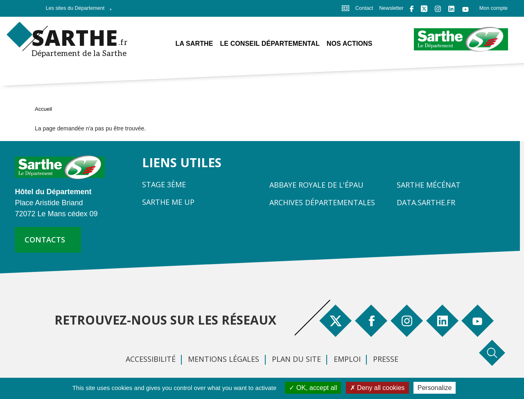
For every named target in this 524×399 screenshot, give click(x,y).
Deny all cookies (377, 387)
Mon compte (493, 8)
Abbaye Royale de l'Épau (316, 185)
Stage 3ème (164, 184)
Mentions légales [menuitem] (223, 359)
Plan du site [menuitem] (296, 359)
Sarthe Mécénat (429, 185)
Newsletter (391, 8)
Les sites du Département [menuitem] (76, 10)
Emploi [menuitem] (347, 359)
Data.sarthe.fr (426, 202)
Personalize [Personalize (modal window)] (435, 387)
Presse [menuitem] (385, 359)
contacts (45, 239)
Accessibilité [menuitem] (151, 359)
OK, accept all (313, 387)
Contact (364, 8)
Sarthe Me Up (168, 202)
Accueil (43, 109)
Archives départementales (322, 202)
